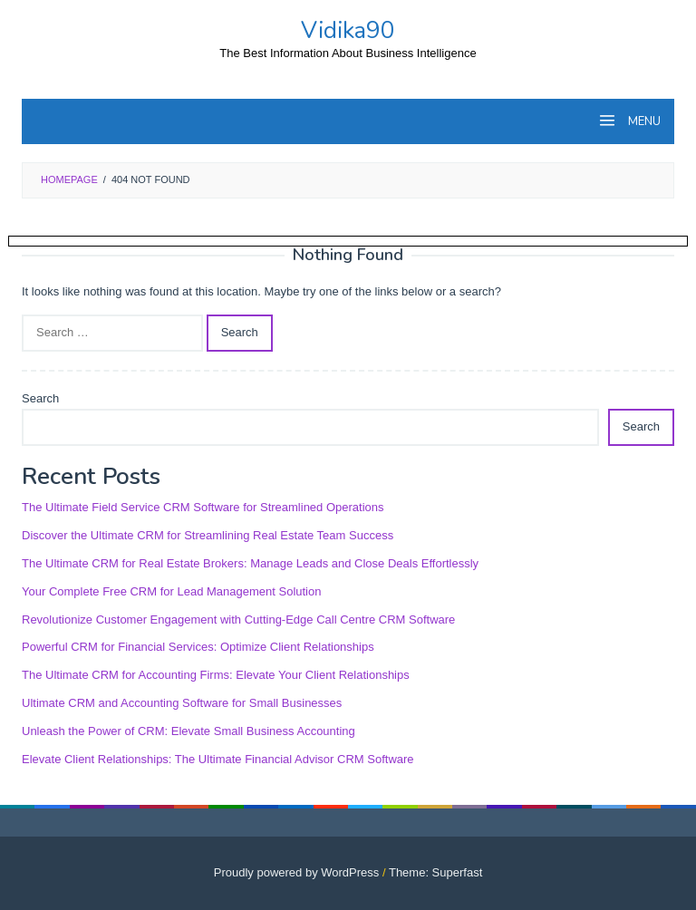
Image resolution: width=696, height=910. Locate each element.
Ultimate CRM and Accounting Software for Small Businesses (182, 703)
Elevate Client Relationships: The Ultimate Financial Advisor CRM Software (218, 759)
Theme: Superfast (435, 872)
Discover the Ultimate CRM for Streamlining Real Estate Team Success (207, 535)
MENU (643, 121)
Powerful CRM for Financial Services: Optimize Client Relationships (198, 646)
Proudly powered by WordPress (297, 872)
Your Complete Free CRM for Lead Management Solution (171, 591)
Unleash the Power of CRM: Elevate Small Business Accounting (188, 731)
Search (40, 398)
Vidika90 (348, 30)
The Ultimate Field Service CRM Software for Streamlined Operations (203, 507)
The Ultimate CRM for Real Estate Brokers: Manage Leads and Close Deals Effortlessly (250, 563)
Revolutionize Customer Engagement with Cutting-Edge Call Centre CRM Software (238, 619)
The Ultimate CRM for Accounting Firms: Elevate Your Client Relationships (216, 675)
